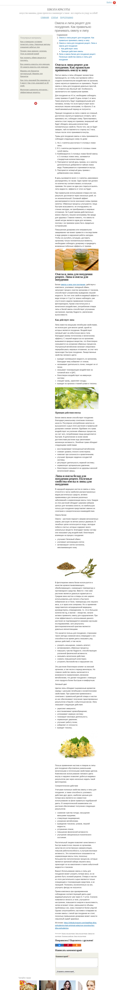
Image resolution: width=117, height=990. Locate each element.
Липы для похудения (80, 936)
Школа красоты (58, 9)
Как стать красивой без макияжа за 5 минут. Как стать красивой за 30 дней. (35, 83)
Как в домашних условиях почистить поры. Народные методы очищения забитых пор (35, 44)
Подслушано (66, 17)
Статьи (54, 17)
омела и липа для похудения (73, 285)
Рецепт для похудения (68, 933)
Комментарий (62, 956)
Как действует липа (69, 49)
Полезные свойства (67, 936)
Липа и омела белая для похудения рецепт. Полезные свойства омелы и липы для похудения (77, 57)
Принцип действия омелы (72, 51)
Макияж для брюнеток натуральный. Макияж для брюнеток (31, 73)
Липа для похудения (81, 933)
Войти (109, 2)
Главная (45, 17)
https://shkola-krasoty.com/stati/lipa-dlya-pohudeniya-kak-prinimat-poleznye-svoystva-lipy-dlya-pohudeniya (76, 925)
